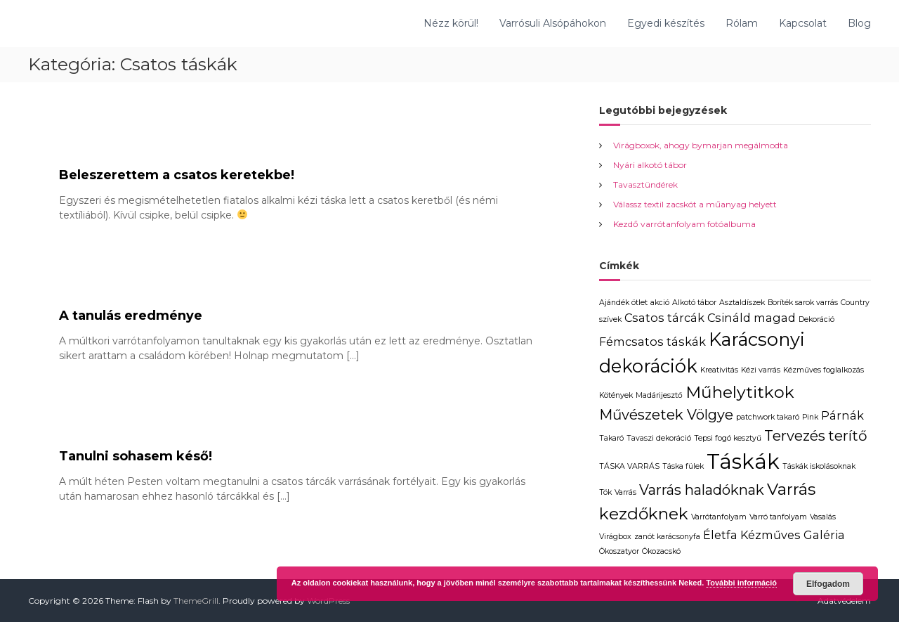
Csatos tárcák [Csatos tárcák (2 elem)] (664, 318)
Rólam (742, 23)
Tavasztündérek (645, 184)
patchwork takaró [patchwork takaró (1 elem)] (767, 417)
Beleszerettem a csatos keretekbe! (176, 175)
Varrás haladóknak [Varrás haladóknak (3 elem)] (701, 489)
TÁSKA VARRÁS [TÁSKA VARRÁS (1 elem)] (629, 466)
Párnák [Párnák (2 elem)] (842, 415)
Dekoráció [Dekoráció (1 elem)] (816, 319)
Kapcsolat (803, 23)
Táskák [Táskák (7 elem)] (743, 461)
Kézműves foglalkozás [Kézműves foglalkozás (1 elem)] (823, 370)
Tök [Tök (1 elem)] (605, 492)
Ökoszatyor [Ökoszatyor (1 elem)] (619, 551)
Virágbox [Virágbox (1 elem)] (615, 536)
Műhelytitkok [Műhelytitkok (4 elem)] (739, 392)
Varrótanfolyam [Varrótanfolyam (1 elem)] (719, 516)
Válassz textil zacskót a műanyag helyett (695, 204)
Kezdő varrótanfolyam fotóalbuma (684, 224)
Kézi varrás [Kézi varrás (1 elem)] (760, 370)
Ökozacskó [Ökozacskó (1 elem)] (661, 551)
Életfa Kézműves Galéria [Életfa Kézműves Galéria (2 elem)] (774, 535)
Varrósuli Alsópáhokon (552, 23)
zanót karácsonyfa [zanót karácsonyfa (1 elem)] (667, 536)
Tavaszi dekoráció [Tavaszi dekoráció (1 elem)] (658, 438)
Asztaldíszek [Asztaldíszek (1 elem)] (742, 302)
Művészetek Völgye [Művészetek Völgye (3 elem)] (666, 414)
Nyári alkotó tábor (650, 165)
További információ (741, 582)
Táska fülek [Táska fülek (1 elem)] (683, 466)
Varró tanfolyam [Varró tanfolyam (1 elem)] (778, 516)
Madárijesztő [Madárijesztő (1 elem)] (659, 395)
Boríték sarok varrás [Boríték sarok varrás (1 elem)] (803, 302)
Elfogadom (828, 584)
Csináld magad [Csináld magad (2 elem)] (751, 318)
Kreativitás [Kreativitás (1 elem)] (719, 370)
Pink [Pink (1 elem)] (810, 417)
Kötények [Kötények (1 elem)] (616, 395)
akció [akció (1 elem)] (659, 302)
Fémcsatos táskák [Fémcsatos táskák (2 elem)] (652, 342)
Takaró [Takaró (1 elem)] (611, 438)
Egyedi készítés (665, 23)
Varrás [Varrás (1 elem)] (625, 492)
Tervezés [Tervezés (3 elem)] (794, 435)
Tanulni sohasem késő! (135, 456)
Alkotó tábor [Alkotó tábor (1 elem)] (694, 302)
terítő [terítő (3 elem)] (847, 435)
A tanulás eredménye (130, 315)
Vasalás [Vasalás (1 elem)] (823, 516)
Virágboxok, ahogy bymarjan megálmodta (700, 145)
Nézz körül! (451, 23)
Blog (859, 23)
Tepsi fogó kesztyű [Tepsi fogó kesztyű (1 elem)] (727, 438)
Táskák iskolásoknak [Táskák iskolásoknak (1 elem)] (818, 466)
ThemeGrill (195, 600)
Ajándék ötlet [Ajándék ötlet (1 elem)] (623, 302)
